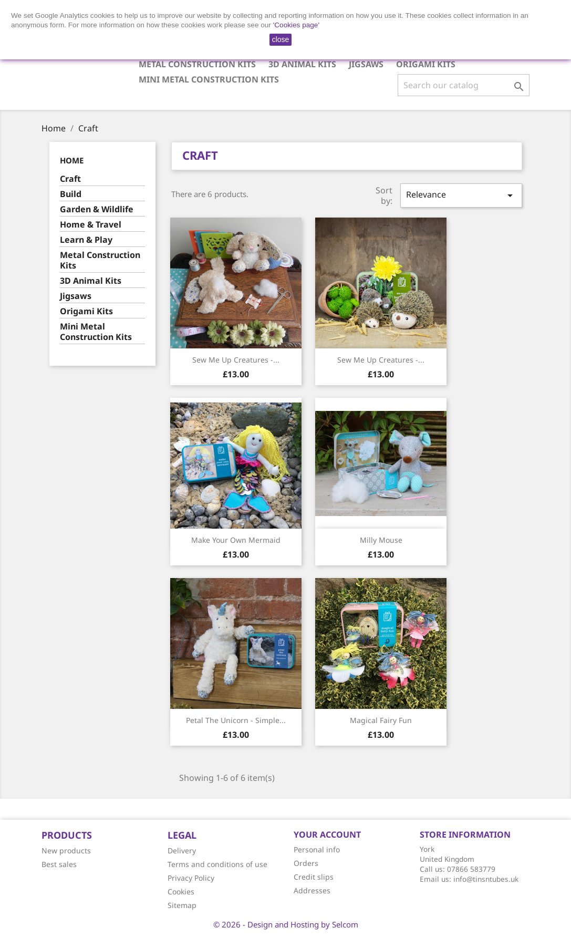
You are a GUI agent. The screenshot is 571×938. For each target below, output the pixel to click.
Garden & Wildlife (96, 209)
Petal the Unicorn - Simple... (236, 720)
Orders (306, 863)
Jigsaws (366, 64)
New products (66, 850)
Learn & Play (86, 239)
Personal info (317, 849)
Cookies (181, 891)
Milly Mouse (381, 540)
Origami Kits (425, 64)
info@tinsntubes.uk (485, 879)
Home (72, 160)
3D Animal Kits (302, 64)
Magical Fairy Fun (381, 720)
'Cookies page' (296, 25)
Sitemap (182, 905)
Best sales (59, 864)
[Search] (464, 85)
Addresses (312, 890)
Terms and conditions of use (217, 864)
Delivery (182, 850)
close (280, 39)
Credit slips (314, 877)
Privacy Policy (191, 878)
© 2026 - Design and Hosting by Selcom (285, 924)
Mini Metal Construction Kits (209, 79)
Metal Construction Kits (197, 64)
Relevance (461, 195)
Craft (70, 178)
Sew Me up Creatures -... (380, 360)
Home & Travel (90, 224)
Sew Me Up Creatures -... (235, 360)
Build (70, 194)
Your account (327, 834)
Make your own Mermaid (236, 540)
